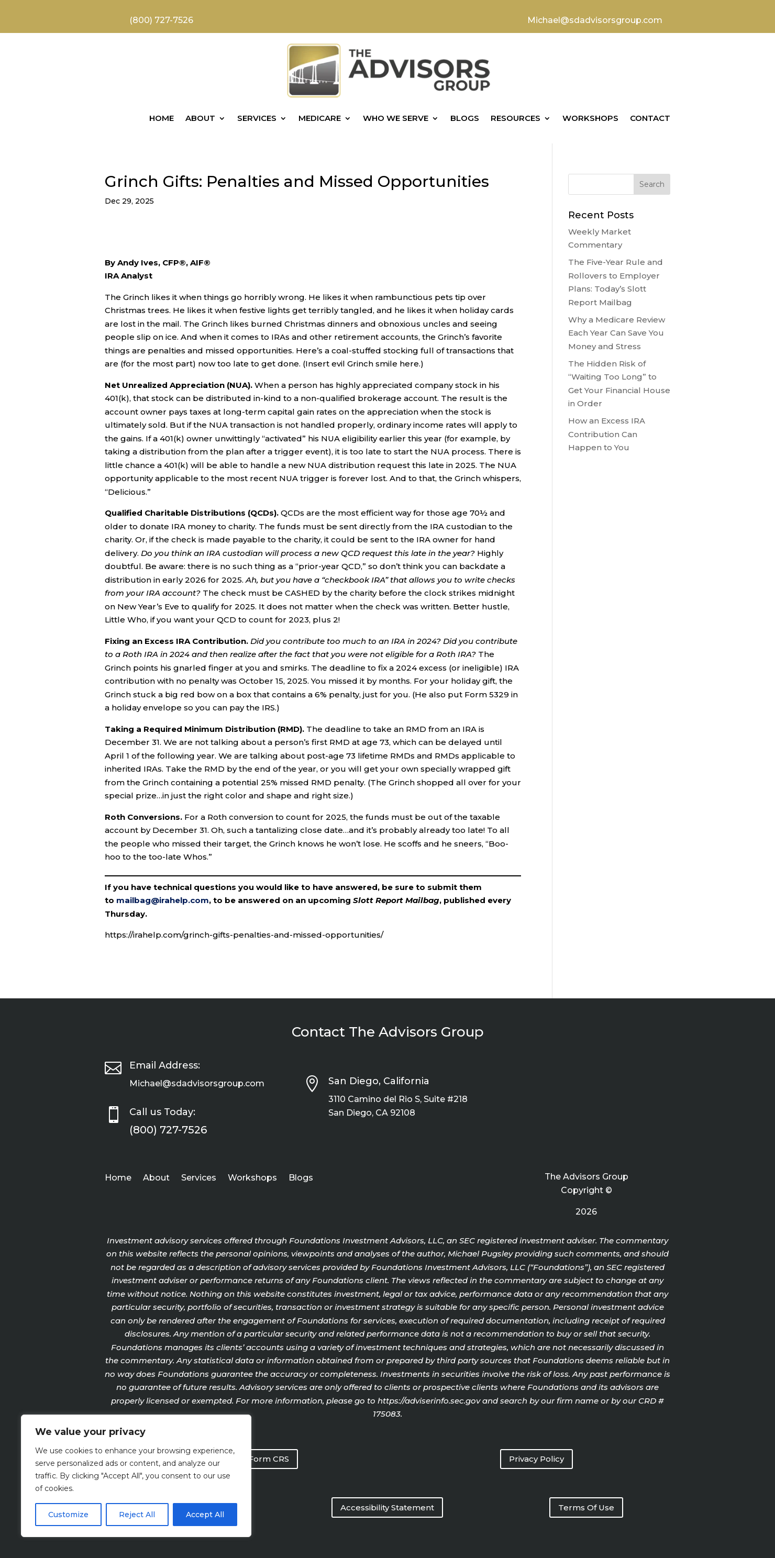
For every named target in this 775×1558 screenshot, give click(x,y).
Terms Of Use (586, 1507)
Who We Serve (395, 118)
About (200, 118)
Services (256, 118)
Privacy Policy (536, 1459)
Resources (515, 118)
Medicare (319, 118)
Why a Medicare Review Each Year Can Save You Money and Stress (616, 333)
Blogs (464, 118)
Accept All (205, 1514)
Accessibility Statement (387, 1507)
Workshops (590, 118)
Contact (650, 118)
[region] (136, 1476)
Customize (68, 1514)
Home (161, 118)
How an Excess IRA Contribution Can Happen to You (606, 434)
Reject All (137, 1514)
